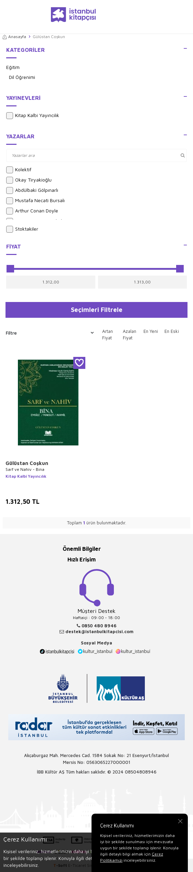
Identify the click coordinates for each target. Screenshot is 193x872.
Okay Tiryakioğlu (29, 180)
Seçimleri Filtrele (96, 309)
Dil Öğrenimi (22, 77)
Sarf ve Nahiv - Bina (25, 469)
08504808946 (141, 772)
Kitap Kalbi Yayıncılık (32, 115)
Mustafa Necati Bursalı (35, 200)
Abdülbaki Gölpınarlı (32, 190)
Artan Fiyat (107, 334)
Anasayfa (14, 36)
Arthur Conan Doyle (32, 211)
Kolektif (18, 169)
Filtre (50, 333)
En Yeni (150, 331)
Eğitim (13, 67)
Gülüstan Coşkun (27, 463)
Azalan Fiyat (129, 334)
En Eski (171, 331)
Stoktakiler (22, 229)
